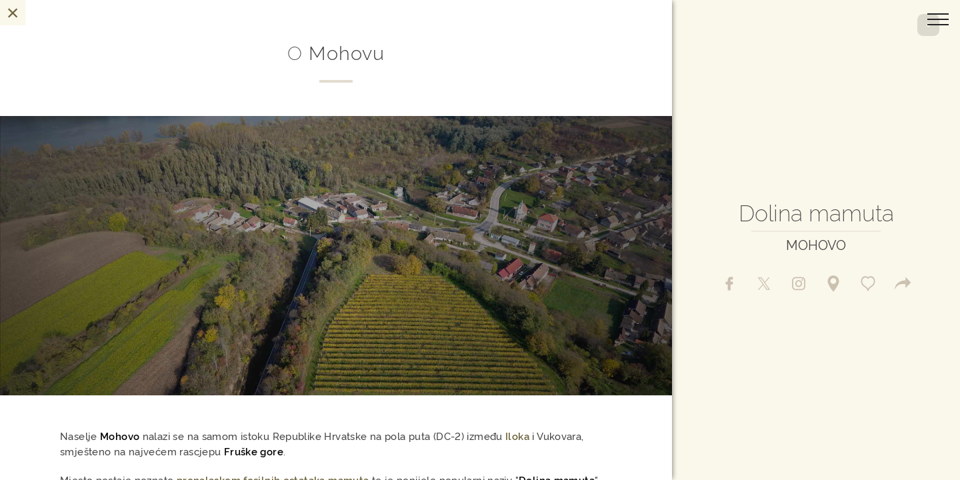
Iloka (517, 436)
